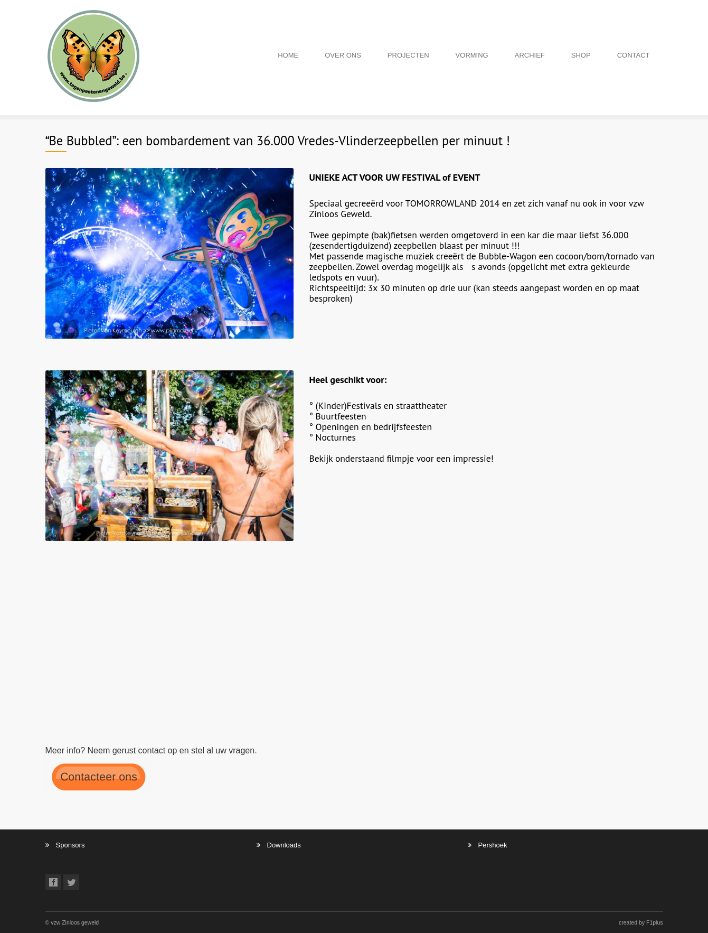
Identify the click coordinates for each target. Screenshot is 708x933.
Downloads (284, 845)
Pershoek (492, 845)
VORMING (472, 55)
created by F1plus (641, 922)
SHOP (581, 55)
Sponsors (70, 845)
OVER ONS (343, 55)
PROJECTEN (408, 55)
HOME (288, 55)
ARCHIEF (530, 55)
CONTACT (633, 55)
